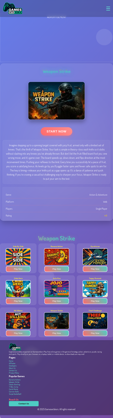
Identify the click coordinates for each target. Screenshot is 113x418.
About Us (12, 368)
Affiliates (12, 363)
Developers (12, 365)
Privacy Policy (14, 373)
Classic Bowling (14, 384)
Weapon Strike (14, 382)
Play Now (18, 269)
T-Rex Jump (13, 387)
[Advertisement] (56, 39)
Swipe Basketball (15, 394)
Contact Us (13, 370)
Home (11, 361)
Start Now (56, 131)
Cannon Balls (14, 391)
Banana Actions (14, 379)
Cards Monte (13, 389)
